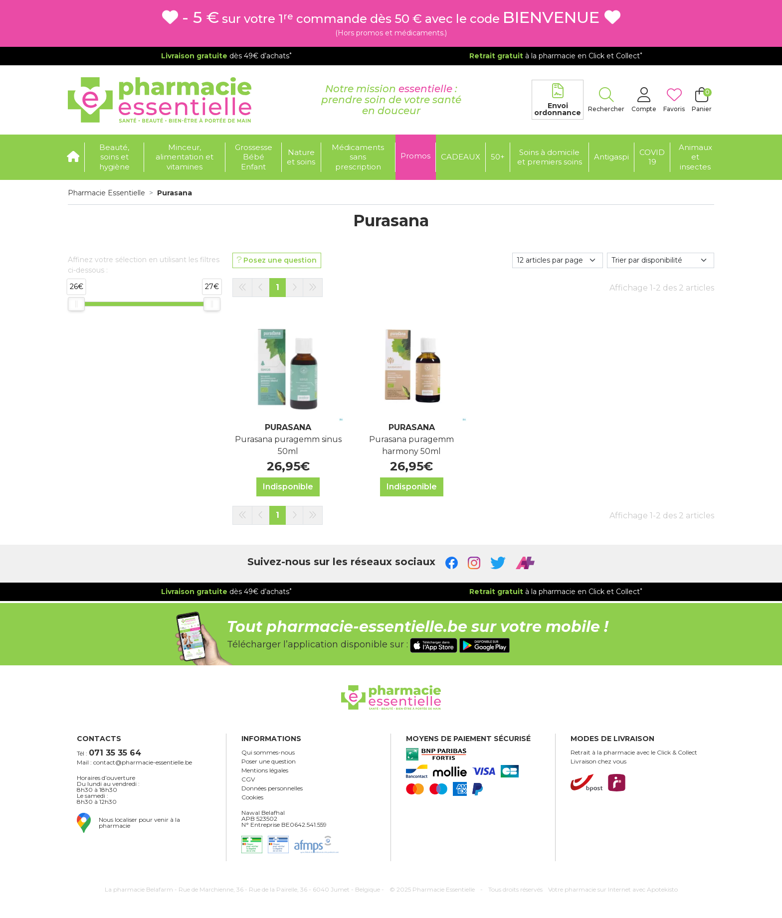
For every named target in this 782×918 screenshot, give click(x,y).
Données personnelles (272, 788)
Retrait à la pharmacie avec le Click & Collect (634, 753)
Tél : (109, 753)
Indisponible (288, 486)
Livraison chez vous (598, 762)
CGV (248, 779)
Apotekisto (613, 889)
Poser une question (268, 762)
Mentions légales (264, 770)
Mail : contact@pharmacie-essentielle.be (134, 762)
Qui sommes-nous (268, 753)
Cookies (252, 797)
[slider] (76, 304)
